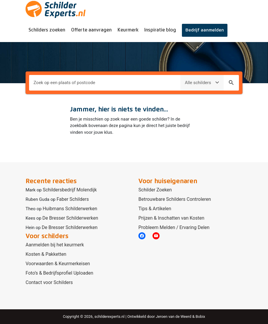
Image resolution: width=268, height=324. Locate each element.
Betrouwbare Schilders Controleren (174, 199)
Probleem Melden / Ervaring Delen (174, 227)
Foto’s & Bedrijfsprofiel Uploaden (59, 273)
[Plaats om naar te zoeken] (104, 83)
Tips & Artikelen (154, 208)
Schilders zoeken (47, 30)
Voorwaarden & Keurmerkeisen (58, 263)
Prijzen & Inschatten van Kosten (171, 218)
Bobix (200, 316)
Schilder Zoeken (155, 190)
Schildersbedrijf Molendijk (70, 190)
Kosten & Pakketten (46, 254)
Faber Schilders (72, 199)
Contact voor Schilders (49, 282)
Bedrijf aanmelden (204, 30)
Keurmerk (128, 30)
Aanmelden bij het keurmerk (55, 245)
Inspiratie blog (160, 30)
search (231, 82)
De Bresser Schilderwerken (70, 218)
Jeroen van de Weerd (173, 316)
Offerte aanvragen (91, 30)
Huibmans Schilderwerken (70, 208)
